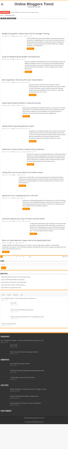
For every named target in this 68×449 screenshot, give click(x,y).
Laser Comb (13, 303)
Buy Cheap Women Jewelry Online (20, 369)
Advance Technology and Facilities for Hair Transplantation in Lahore (27, 316)
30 (23, 256)
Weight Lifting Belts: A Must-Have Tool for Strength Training (24, 12)
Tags (21, 295)
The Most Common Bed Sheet (18, 323)
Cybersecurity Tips (18, 221)
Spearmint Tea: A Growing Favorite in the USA (20, 196)
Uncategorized (24, 151)
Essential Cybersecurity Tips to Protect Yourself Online (23, 219)
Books (15, 175)
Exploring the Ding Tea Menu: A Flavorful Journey (21, 103)
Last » (30, 256)
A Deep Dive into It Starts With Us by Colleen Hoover (22, 172)
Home (1, 15)
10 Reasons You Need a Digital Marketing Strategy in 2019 (27, 375)
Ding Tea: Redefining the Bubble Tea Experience (21, 57)
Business (13, 242)
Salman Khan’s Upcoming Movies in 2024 (18, 126)
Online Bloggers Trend (34, 4)
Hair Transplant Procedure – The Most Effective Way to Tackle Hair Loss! (18, 298)
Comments (15, 295)
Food (15, 59)
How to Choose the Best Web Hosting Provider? (22, 310)
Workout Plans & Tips (18, 36)
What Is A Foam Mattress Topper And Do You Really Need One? (26, 240)
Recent (3, 295)
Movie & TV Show (17, 82)
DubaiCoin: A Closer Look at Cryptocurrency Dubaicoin (23, 149)
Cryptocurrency (17, 151)
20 (20, 256)
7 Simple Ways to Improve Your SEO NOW (22, 382)
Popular (9, 295)
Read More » (30, 48)
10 (17, 256)
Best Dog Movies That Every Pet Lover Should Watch (22, 80)
